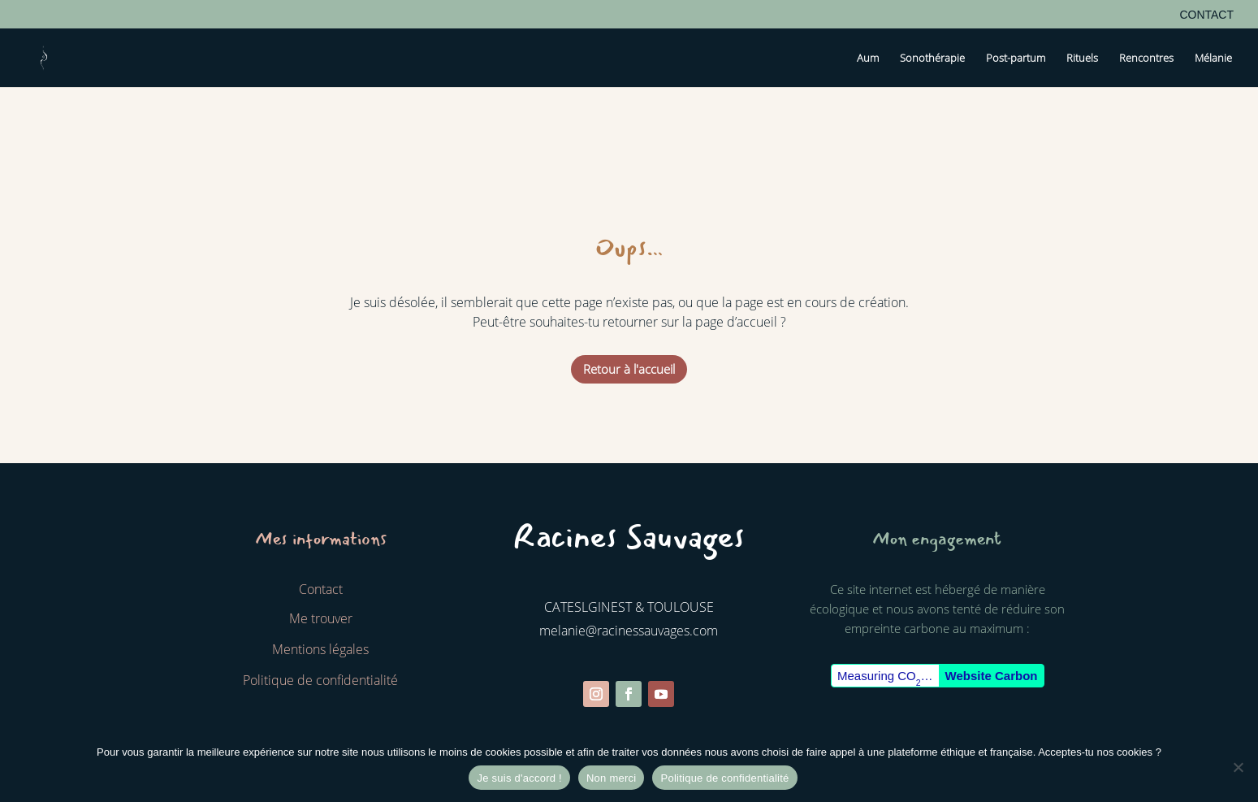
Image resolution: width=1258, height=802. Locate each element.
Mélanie (1213, 58)
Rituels (1082, 58)
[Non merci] (1238, 767)
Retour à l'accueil (629, 369)
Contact (1206, 15)
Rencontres (1146, 58)
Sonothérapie (932, 58)
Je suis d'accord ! (519, 778)
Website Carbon (991, 676)
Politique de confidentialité (724, 778)
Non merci (611, 778)
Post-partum (1015, 58)
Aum (868, 58)
